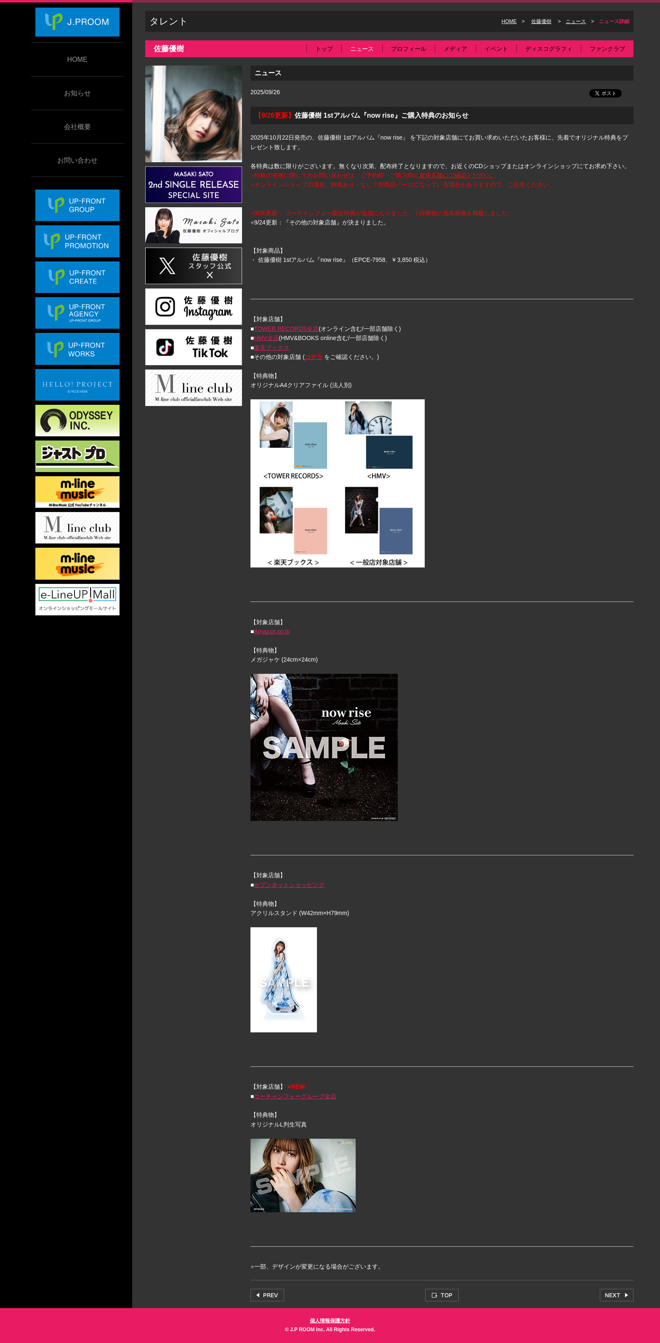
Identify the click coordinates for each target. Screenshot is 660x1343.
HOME (77, 59)
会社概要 (77, 126)
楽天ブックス (271, 347)
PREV (267, 1295)
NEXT (616, 1295)
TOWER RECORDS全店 (286, 328)
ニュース (576, 21)
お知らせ (77, 93)
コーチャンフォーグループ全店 (295, 1096)
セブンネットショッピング (289, 884)
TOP (442, 1295)
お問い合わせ (77, 160)
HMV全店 (266, 338)
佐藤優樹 (541, 21)
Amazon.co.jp (272, 631)
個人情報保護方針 (330, 1321)
